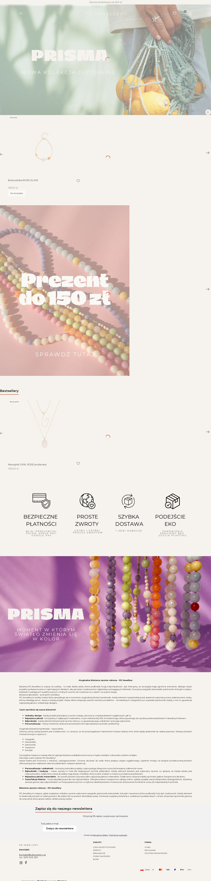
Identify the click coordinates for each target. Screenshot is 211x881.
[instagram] (21, 862)
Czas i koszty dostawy (104, 847)
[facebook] (26, 862)
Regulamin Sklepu (100, 835)
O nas (147, 847)
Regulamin (150, 850)
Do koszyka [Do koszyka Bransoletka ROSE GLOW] (16, 193)
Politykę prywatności (118, 835)
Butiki (96, 859)
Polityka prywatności (156, 853)
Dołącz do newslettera (59, 828)
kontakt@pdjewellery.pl (32, 855)
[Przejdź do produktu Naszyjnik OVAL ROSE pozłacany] (44, 429)
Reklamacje (99, 853)
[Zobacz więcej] (64, 292)
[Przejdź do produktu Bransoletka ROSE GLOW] (44, 145)
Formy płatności (101, 856)
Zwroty (97, 850)
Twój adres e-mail (49, 823)
